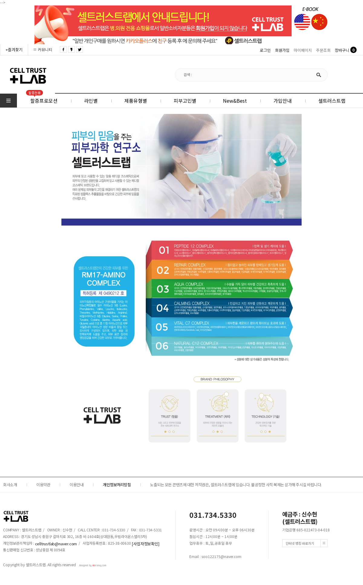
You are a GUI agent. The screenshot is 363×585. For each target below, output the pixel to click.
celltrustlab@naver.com (56, 544)
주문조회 (323, 50)
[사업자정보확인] (145, 544)
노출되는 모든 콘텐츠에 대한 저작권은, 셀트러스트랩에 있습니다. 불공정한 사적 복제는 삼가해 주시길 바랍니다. (236, 484)
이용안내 (76, 484)
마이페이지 (303, 50)
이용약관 (43, 484)
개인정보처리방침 (117, 484)
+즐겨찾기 (14, 49)
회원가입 (282, 50)
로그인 (265, 50)
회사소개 (10, 484)
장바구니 (342, 50)
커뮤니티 (45, 49)
